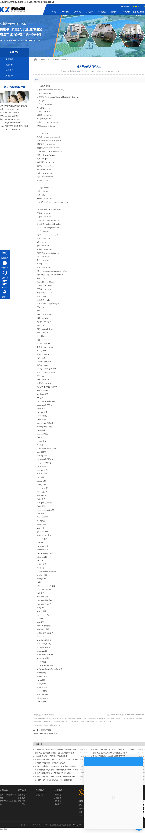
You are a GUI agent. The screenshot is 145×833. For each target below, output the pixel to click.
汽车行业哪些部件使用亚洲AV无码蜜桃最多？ (52, 756)
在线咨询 (4, 278)
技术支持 (126, 12)
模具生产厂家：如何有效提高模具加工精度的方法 (53, 780)
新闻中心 (56, 59)
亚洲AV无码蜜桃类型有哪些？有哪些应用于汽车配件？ (55, 753)
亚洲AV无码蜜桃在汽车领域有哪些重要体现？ (110, 753)
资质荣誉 (57, 801)
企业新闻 (9, 59)
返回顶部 (4, 297)
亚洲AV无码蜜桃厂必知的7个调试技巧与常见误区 (53, 773)
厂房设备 (90, 12)
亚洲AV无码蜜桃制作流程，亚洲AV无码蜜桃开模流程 (55, 776)
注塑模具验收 (46, 730)
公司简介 (57, 795)
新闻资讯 (114, 12)
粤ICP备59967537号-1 (80, 825)
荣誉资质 (102, 12)
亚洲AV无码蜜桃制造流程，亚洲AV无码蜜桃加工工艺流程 (56, 770)
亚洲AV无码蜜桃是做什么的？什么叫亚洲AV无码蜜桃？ (55, 766)
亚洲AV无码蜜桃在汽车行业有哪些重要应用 (109, 756)
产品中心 (78, 12)
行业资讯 (9, 65)
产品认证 (39, 795)
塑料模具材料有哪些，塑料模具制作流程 (50, 763)
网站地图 (3, 829)
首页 (49, 59)
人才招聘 (9, 76)
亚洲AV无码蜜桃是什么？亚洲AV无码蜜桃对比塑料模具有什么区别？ (115, 749)
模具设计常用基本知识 (48, 733)
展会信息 (9, 70)
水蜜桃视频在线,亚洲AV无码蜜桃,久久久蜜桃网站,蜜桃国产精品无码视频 (27, 2)
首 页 (54, 12)
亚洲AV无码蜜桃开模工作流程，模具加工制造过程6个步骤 (56, 760)
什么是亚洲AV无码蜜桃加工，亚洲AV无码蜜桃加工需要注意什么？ (57, 749)
